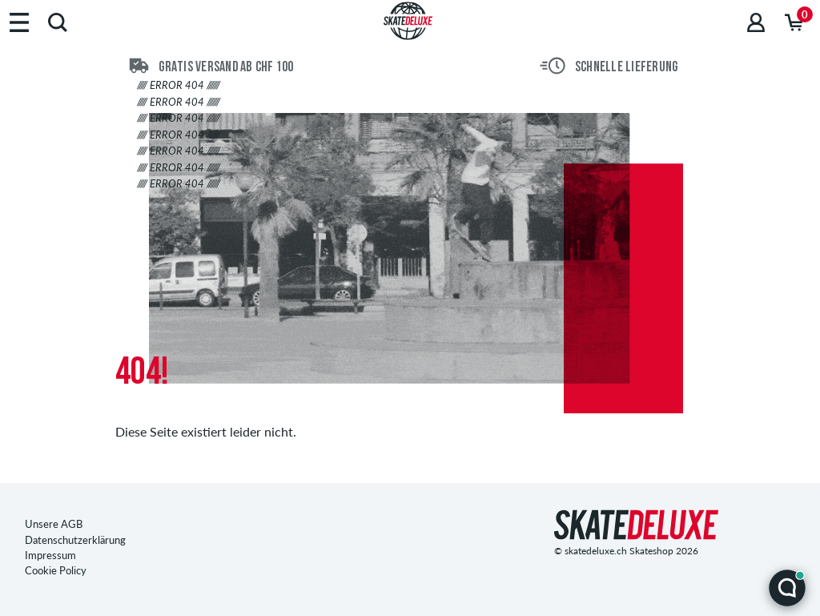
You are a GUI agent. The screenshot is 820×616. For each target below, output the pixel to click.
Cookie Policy (55, 570)
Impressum (50, 555)
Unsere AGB (53, 523)
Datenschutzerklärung (75, 539)
